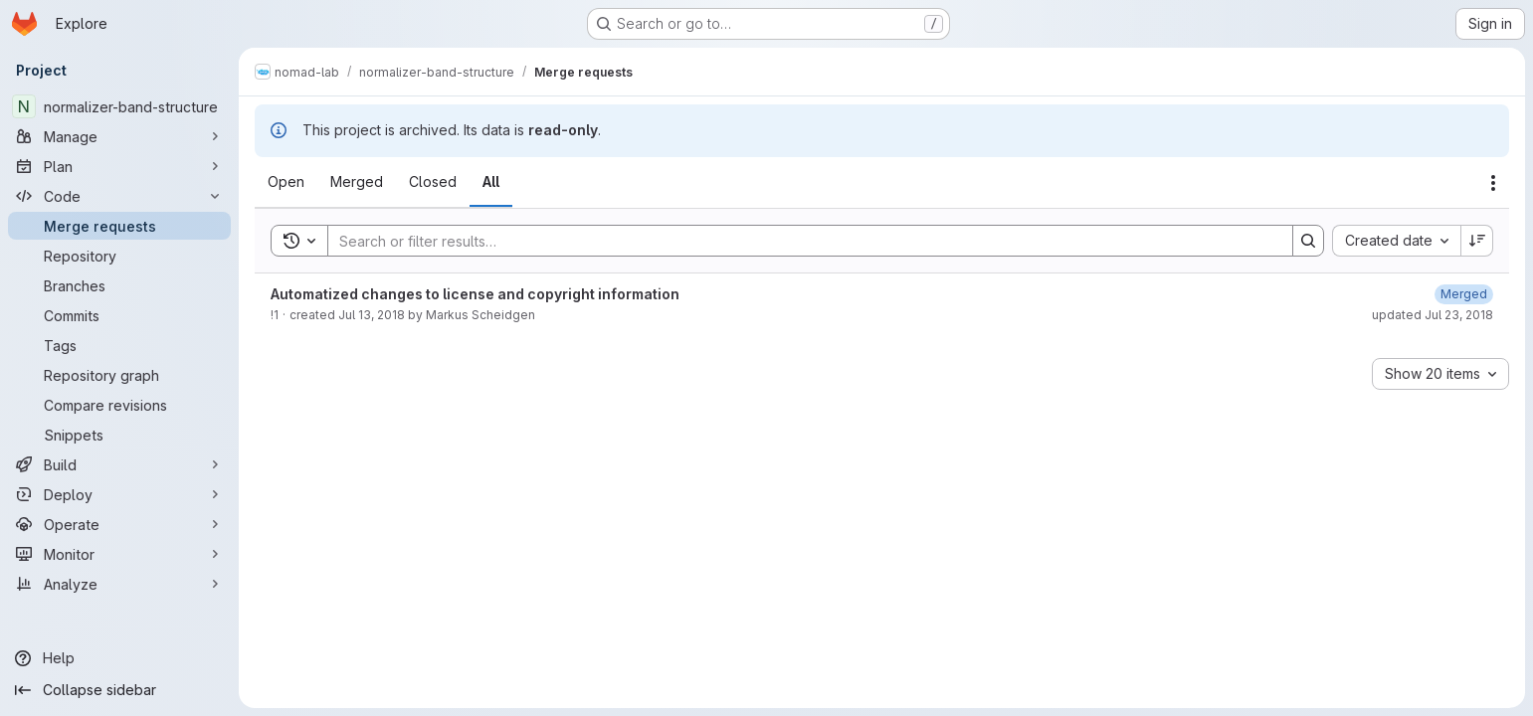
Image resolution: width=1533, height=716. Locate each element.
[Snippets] (119, 434)
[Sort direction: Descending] (1477, 241)
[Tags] (119, 345)
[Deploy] (119, 494)
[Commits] (119, 315)
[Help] (119, 658)
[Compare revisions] (119, 405)
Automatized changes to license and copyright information (475, 293)
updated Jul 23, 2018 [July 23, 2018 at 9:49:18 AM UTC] (1432, 314)
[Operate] (119, 524)
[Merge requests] (119, 226)
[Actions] (1493, 183)
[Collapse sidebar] (119, 690)
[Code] (119, 196)
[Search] (800, 241)
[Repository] (119, 255)
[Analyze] (119, 584)
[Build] (119, 464)
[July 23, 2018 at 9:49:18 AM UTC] (1464, 293)
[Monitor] (119, 554)
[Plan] (119, 166)
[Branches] (119, 285)
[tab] (286, 182)
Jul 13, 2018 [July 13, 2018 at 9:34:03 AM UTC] (371, 314)
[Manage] (119, 136)
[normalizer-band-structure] (119, 106)
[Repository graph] (119, 375)
